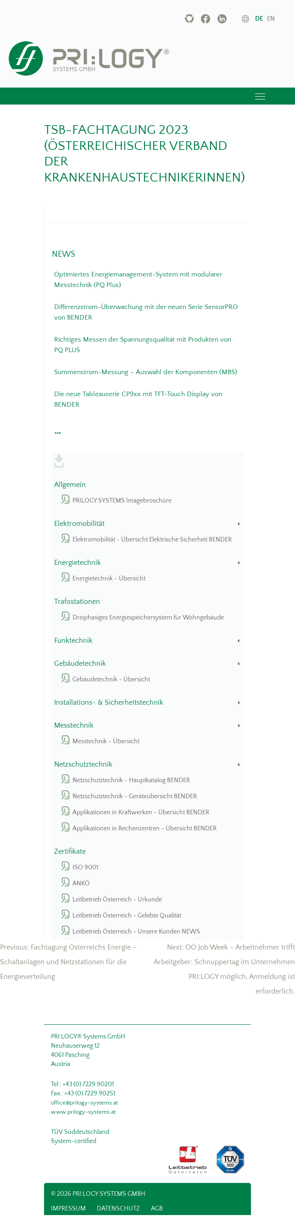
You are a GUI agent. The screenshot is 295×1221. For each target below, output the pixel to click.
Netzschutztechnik (147, 764)
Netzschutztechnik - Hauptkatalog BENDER (131, 780)
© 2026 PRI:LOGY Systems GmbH (98, 1194)
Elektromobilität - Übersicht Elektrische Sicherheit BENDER (152, 539)
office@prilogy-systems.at (84, 1102)
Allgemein (70, 485)
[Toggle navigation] (260, 96)
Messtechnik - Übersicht (105, 741)
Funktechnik (147, 640)
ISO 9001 (85, 867)
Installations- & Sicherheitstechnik (147, 702)
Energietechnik (147, 563)
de (259, 18)
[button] (56, 430)
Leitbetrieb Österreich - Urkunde (117, 899)
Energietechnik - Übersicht (108, 578)
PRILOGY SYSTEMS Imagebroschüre (122, 500)
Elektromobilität (147, 524)
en (271, 18)
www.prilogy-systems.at (83, 1112)
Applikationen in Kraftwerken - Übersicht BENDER (140, 812)
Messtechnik (147, 725)
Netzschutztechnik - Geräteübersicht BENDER (134, 796)
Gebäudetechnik (147, 663)
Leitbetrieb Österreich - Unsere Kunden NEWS (136, 931)
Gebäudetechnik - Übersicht (111, 679)
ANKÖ (81, 883)
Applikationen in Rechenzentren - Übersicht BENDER (144, 828)
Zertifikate (70, 852)
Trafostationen (77, 602)
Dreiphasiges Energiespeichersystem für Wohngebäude (148, 617)
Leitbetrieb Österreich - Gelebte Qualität (126, 915)
